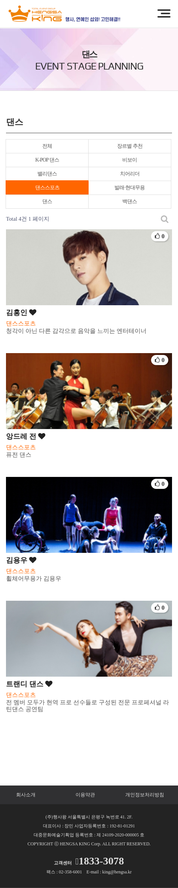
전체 (47, 146)
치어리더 (129, 174)
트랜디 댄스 (29, 684)
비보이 (129, 160)
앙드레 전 (25, 436)
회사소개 (26, 794)
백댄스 (129, 201)
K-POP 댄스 (47, 160)
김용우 (21, 560)
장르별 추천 (129, 146)
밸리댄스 (47, 174)
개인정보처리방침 (144, 794)
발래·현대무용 (129, 187)
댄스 (47, 201)
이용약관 (85, 794)
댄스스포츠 (47, 187)
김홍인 (21, 312)
